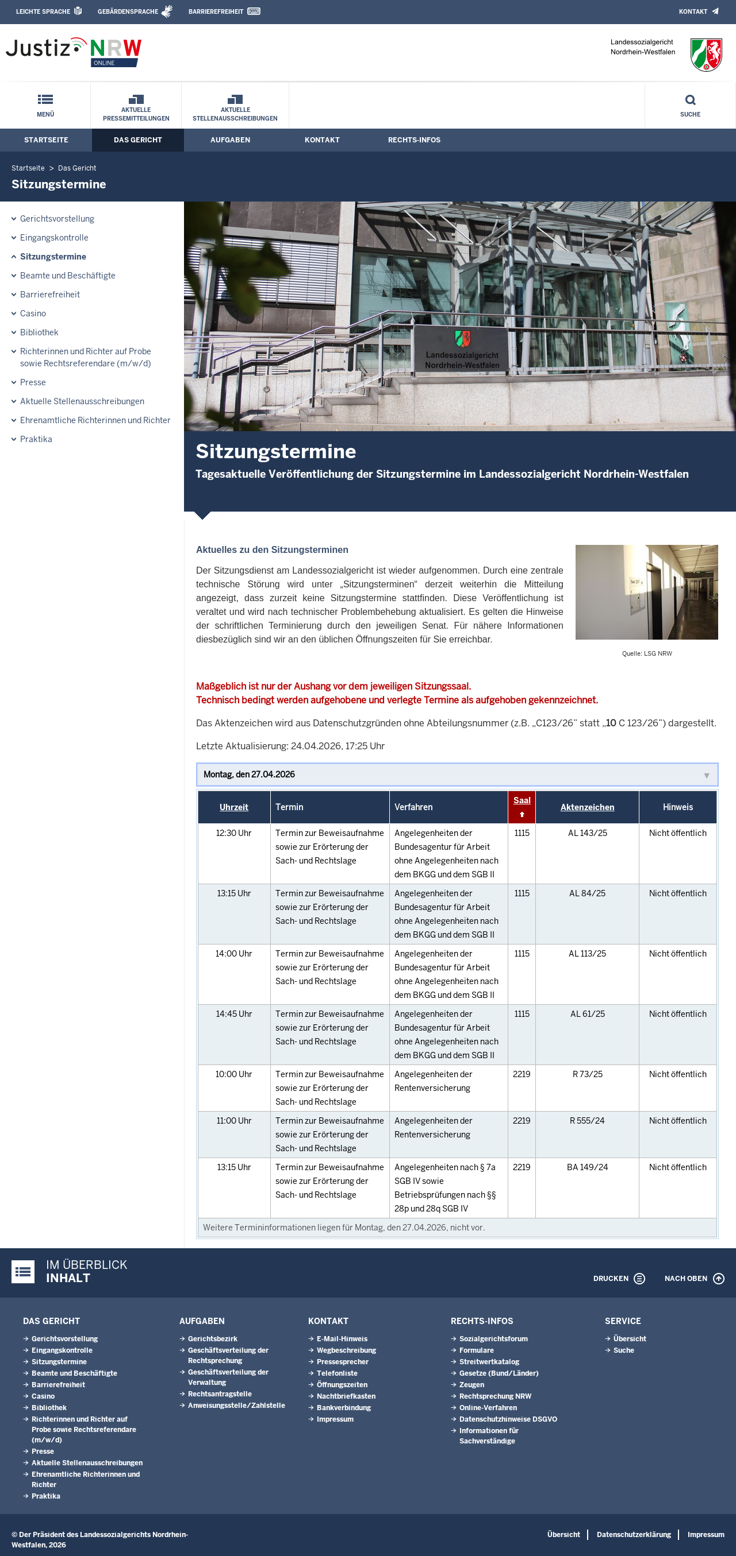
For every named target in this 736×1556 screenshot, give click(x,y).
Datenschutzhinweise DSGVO (508, 1419)
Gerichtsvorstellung (57, 219)
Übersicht (630, 1339)
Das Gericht (138, 140)
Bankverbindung (344, 1407)
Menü (45, 114)
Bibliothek (39, 332)
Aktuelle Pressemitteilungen (136, 114)
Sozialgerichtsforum (493, 1339)
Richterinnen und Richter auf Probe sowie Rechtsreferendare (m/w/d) (85, 357)
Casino (33, 313)
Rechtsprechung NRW (495, 1396)
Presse (33, 382)
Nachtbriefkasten (346, 1396)
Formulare (476, 1350)
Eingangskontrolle (54, 238)
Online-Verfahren (488, 1407)
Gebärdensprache (128, 12)
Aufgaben (230, 140)
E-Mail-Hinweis (342, 1339)
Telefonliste (337, 1373)
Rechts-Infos (414, 140)
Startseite (46, 140)
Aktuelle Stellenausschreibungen (235, 114)
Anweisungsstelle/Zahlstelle (236, 1405)
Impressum (335, 1419)
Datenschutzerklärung (634, 1534)
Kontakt (693, 12)
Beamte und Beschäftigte (68, 275)
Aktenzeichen (588, 807)
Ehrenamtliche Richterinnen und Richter (95, 420)
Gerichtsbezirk (212, 1339)
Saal (522, 800)
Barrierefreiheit (216, 12)
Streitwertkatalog (489, 1362)
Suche (690, 114)
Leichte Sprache (43, 12)
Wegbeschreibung (346, 1350)
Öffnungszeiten (342, 1384)
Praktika (36, 439)
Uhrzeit (234, 807)
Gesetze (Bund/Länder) (499, 1373)
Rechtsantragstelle (220, 1394)
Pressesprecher (343, 1362)
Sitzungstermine (53, 256)
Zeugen (471, 1384)
